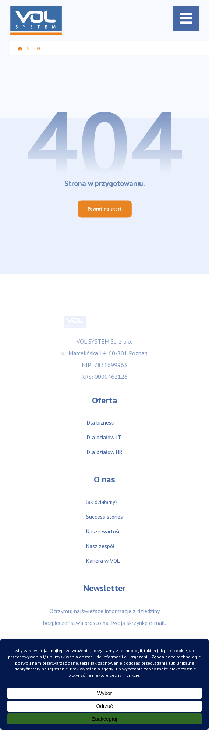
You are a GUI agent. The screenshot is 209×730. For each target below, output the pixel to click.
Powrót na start (105, 209)
